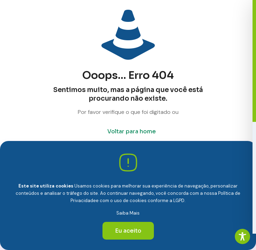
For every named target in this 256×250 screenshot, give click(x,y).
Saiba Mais (128, 213)
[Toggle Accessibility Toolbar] (242, 236)
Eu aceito (128, 230)
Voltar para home (131, 131)
